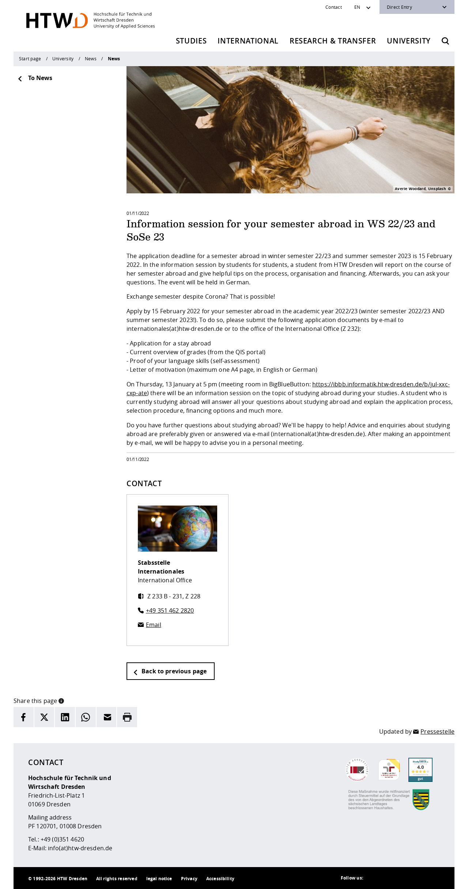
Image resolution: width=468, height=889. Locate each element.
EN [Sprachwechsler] (357, 7)
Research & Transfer (333, 41)
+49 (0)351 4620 (62, 839)
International (248, 41)
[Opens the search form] (445, 41)
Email (153, 625)
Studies (191, 41)
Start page (30, 58)
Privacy (189, 878)
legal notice (159, 878)
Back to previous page (170, 671)
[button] (61, 700)
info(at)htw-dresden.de (80, 848)
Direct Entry (399, 7)
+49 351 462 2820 (170, 610)
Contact (333, 7)
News (91, 58)
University (409, 41)
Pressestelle (437, 731)
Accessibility (220, 878)
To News (34, 78)
